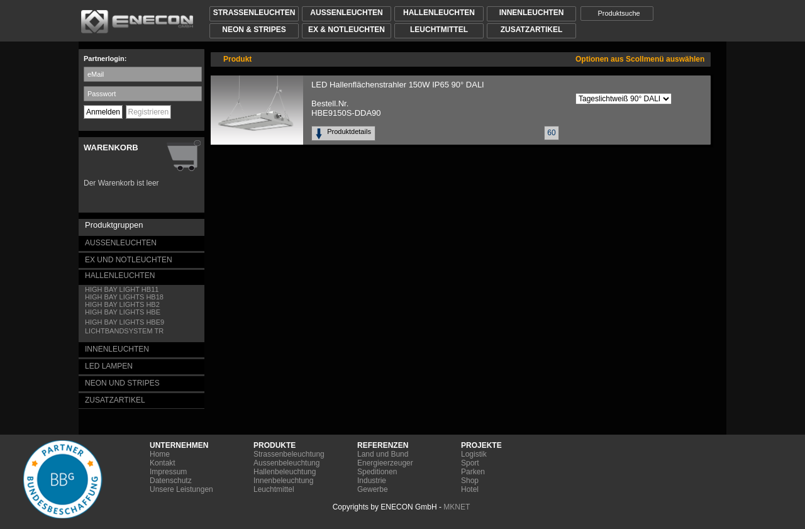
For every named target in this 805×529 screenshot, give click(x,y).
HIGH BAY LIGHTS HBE (122, 312)
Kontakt (162, 463)
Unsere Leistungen (181, 489)
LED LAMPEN (109, 366)
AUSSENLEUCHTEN (121, 242)
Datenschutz (171, 480)
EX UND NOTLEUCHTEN (128, 259)
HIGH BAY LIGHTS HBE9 (124, 322)
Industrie (371, 480)
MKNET (456, 507)
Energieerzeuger (385, 463)
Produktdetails (351, 131)
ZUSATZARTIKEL (115, 400)
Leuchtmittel (273, 489)
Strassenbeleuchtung (289, 454)
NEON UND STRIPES (122, 383)
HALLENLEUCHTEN (120, 275)
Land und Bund (382, 454)
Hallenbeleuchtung (284, 471)
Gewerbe (372, 489)
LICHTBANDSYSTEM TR (124, 331)
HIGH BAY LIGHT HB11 (121, 289)
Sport (470, 463)
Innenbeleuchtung (283, 480)
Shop (470, 480)
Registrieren (148, 112)
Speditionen (377, 471)
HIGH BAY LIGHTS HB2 (122, 304)
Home (160, 454)
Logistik (474, 454)
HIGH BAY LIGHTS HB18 (124, 297)
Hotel (470, 489)
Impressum (168, 471)
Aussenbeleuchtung (286, 463)
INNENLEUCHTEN (117, 349)
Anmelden (103, 112)
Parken (473, 471)
